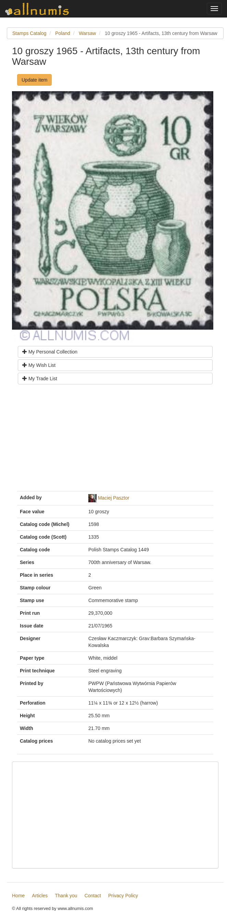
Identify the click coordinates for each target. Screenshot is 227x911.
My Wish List (38, 365)
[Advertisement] (115, 440)
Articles (40, 895)
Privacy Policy (123, 895)
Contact (93, 895)
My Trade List (39, 378)
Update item (34, 80)
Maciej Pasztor (113, 498)
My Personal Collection (49, 352)
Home (18, 895)
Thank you (66, 895)
